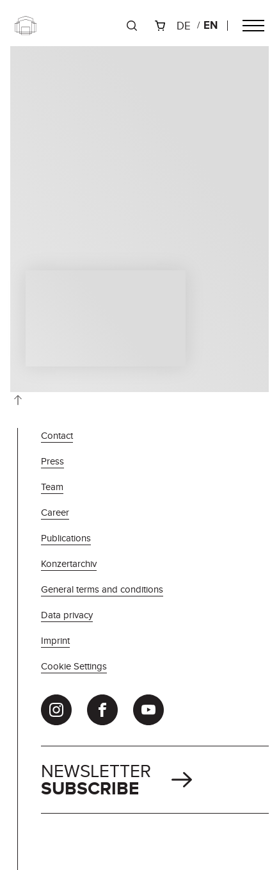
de (184, 25)
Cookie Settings (74, 666)
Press (52, 461)
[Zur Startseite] (25, 25)
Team (52, 486)
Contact (57, 435)
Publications (66, 538)
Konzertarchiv (69, 563)
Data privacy (67, 614)
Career (55, 512)
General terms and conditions (102, 589)
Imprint (55, 640)
